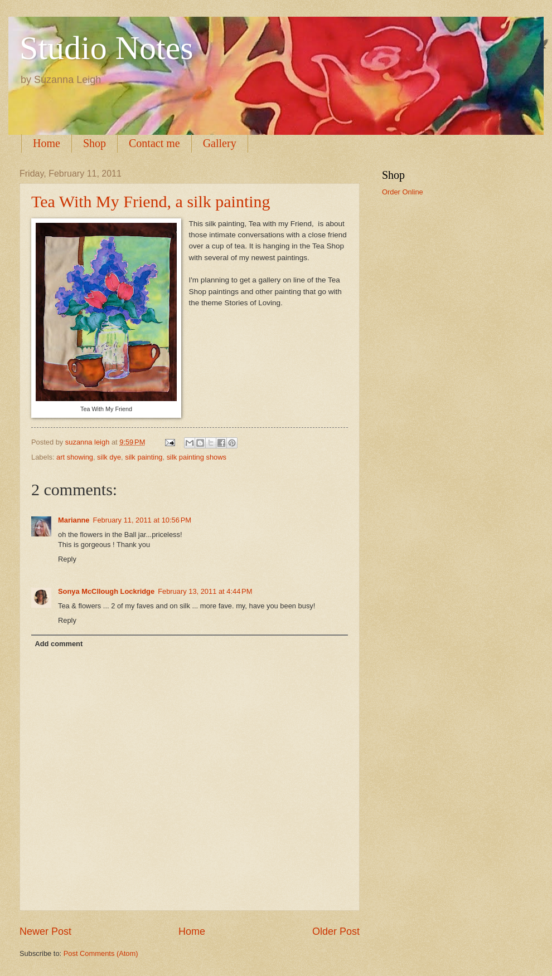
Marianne (74, 520)
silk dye (109, 457)
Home (46, 143)
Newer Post (45, 931)
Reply (67, 559)
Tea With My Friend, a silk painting (150, 201)
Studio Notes (106, 48)
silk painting (143, 457)
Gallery (219, 143)
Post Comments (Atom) (101, 953)
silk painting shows (196, 457)
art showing (74, 457)
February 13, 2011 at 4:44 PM (205, 591)
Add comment (59, 644)
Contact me (154, 143)
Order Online (402, 192)
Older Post (336, 931)
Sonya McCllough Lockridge (106, 591)
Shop (94, 143)
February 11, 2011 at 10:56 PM (142, 520)
